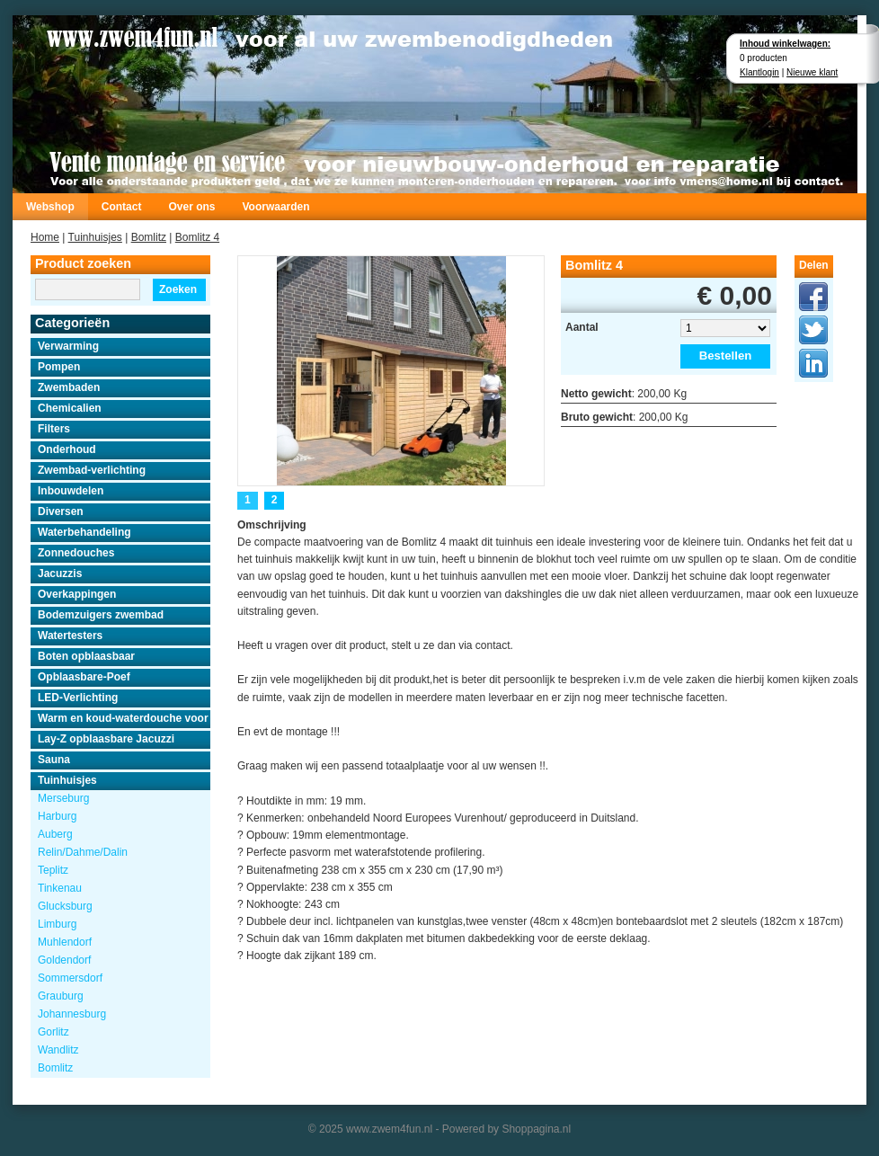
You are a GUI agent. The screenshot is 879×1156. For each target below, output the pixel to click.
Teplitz (53, 870)
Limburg (57, 924)
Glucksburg (65, 906)
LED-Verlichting (78, 697)
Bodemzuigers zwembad (101, 615)
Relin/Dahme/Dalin (83, 852)
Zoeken (178, 289)
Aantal (582, 327)
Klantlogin (759, 72)
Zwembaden (69, 387)
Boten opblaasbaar (86, 656)
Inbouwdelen (70, 491)
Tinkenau (60, 888)
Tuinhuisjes (95, 237)
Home (45, 237)
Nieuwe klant (812, 72)
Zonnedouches (76, 553)
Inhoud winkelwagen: (785, 44)
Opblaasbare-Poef (84, 677)
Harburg (57, 816)
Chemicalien (70, 408)
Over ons (191, 206)
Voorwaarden (275, 206)
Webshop (50, 206)
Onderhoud (67, 449)
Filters (54, 428)
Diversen (61, 511)
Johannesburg (72, 1014)
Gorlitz (53, 1032)
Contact (122, 206)
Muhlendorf (65, 942)
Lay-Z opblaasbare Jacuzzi (106, 739)
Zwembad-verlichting (92, 470)
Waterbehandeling (84, 532)
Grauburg (61, 996)
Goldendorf (64, 960)
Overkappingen (77, 594)
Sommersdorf (70, 978)
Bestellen (725, 355)
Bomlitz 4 (197, 237)
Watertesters (70, 635)
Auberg (55, 834)
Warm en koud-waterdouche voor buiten (124, 718)
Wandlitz (58, 1050)
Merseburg (63, 798)
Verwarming (68, 346)
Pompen (59, 366)
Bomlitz (148, 237)
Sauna (54, 759)
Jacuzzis (60, 573)
